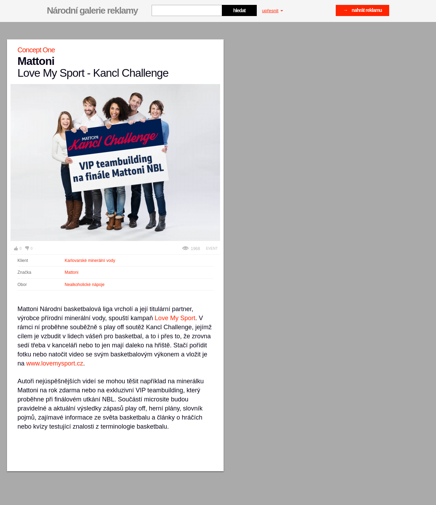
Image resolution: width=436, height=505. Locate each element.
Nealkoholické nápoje (84, 284)
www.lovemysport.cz (54, 363)
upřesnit (272, 10)
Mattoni (71, 272)
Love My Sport (175, 318)
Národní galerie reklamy (92, 10)
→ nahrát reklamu (362, 10)
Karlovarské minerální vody (90, 260)
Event (212, 248)
